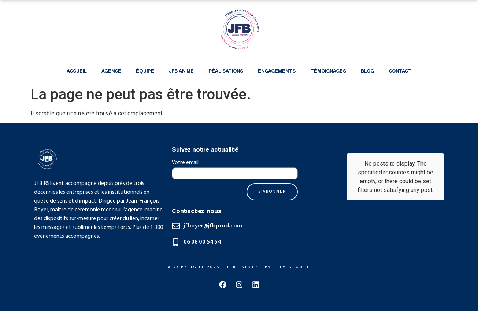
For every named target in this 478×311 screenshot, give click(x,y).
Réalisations (225, 70)
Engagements (277, 70)
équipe (145, 70)
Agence (111, 70)
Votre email (185, 163)
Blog (367, 70)
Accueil (77, 70)
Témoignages (328, 70)
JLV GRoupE (293, 267)
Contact (400, 70)
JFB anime (181, 70)
